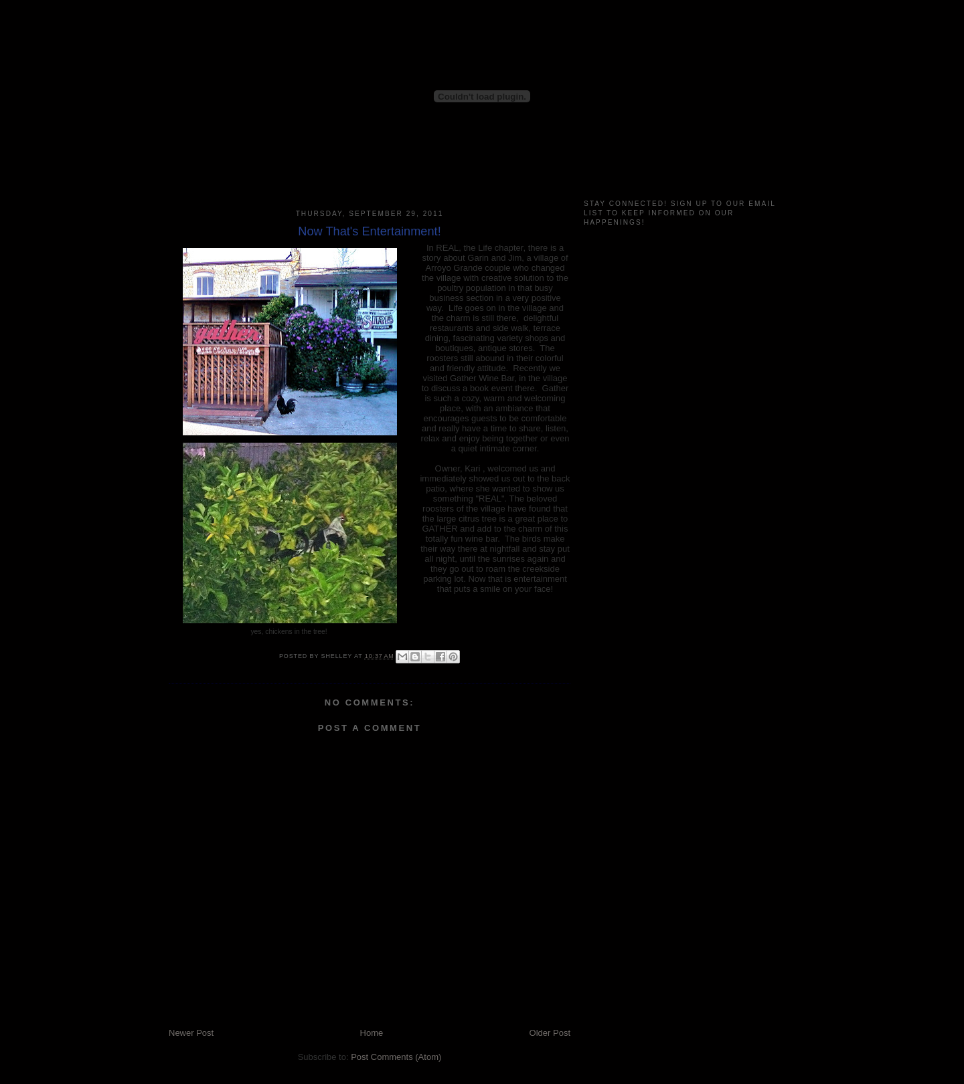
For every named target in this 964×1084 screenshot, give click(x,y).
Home (372, 1033)
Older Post (550, 1033)
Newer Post (191, 1033)
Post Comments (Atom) (396, 1057)
